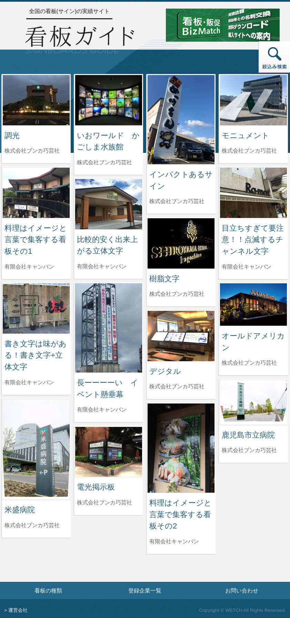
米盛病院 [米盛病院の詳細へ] (19, 509)
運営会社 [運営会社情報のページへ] (18, 610)
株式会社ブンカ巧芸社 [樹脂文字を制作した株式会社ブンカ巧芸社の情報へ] (176, 294)
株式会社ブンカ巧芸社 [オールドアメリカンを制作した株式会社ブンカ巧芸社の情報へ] (249, 363)
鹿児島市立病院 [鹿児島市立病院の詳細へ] (248, 435)
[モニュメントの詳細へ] (253, 100)
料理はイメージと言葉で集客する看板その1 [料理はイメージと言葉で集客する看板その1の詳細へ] (35, 239)
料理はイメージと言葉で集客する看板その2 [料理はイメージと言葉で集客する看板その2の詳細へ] (180, 514)
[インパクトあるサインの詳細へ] (181, 119)
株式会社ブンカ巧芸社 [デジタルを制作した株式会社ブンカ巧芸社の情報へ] (176, 386)
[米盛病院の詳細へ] (36, 449)
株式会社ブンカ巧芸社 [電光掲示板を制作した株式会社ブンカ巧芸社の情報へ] (104, 502)
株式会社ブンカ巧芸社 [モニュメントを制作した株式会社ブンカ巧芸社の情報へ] (249, 151)
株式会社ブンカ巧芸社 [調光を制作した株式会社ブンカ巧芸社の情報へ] (32, 151)
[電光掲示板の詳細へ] (108, 451)
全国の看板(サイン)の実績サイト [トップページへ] (69, 11)
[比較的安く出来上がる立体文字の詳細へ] (108, 204)
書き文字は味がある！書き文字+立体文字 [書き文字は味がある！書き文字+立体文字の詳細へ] (35, 355)
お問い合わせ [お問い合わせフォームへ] (241, 590)
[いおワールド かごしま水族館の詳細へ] (108, 100)
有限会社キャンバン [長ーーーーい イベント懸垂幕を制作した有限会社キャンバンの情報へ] (102, 409)
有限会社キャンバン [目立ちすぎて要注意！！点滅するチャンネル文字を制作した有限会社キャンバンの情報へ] (246, 267)
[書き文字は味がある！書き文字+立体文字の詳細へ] (36, 308)
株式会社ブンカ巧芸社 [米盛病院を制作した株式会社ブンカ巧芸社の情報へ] (32, 525)
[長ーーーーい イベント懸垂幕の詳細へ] (108, 328)
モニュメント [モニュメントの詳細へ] (245, 135)
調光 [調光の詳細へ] (12, 135)
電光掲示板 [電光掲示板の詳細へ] (96, 487)
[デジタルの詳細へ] (181, 335)
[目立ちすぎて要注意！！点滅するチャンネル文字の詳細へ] (253, 192)
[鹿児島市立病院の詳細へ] (253, 402)
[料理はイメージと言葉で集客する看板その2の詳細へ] (181, 448)
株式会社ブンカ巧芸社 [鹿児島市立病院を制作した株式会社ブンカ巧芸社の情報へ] (249, 450)
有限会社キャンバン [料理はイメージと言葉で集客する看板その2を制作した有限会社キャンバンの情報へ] (174, 541)
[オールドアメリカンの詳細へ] (253, 304)
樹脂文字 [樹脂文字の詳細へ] (164, 278)
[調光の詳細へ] (36, 100)
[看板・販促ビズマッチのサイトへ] (223, 25)
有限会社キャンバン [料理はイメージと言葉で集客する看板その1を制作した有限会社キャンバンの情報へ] (29, 267)
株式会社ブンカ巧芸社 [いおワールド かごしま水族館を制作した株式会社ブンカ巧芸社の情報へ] (104, 162)
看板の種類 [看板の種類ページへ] (48, 590)
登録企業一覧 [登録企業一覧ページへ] (144, 590)
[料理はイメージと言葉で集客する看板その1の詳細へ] (36, 192)
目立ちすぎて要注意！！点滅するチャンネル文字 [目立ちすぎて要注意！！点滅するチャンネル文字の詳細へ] (253, 239)
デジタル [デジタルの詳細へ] (165, 371)
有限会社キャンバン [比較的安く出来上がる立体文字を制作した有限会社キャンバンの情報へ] (102, 266)
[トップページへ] (79, 38)
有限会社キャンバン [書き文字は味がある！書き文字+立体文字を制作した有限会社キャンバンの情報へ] (29, 382)
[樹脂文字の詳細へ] (181, 243)
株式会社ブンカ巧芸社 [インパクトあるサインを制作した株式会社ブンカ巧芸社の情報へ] (176, 201)
